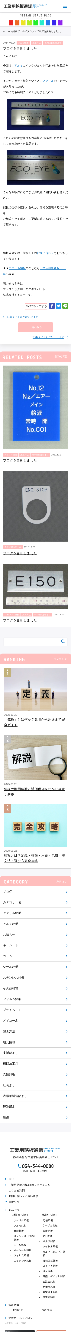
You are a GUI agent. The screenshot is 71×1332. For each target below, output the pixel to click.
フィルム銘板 (12, 999)
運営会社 (13, 1202)
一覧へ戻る (35, 327)
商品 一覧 (14, 1209)
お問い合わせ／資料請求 (23, 1196)
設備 (6, 1117)
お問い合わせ (45, 253)
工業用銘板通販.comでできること (29, 1185)
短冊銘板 (48, 1236)
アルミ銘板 (10, 923)
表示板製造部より (15, 1096)
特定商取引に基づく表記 (15, 1323)
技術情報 (46, 1310)
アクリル (48, 80)
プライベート (12, 1009)
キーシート (10, 945)
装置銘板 (48, 1231)
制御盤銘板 (49, 1286)
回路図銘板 (49, 1281)
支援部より (10, 1052)
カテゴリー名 (12, 902)
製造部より (10, 1106)
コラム (7, 956)
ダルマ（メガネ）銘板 (54, 1253)
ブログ (7, 891)
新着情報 (13, 1305)
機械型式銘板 (50, 1260)
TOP (11, 1179)
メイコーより (12, 1020)
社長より (9, 1085)
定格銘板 (48, 1220)
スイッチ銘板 (50, 1266)
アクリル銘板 (12, 913)
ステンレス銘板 (13, 977)
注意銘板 (48, 1271)
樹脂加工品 (10, 1063)
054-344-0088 (38, 1166)
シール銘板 (10, 966)
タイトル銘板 (50, 1246)
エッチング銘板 (22, 1260)
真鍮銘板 (9, 1074)
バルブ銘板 (49, 1241)
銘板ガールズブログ (23, 31)
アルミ (18, 65)
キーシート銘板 (22, 1250)
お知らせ (9, 934)
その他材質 (10, 988)
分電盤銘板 (49, 1297)
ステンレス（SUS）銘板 (25, 1238)
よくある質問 (16, 1190)
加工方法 (9, 1031)
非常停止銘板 (50, 1292)
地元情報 (9, 1042)
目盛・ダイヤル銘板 (54, 1276)
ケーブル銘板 (50, 1225)
